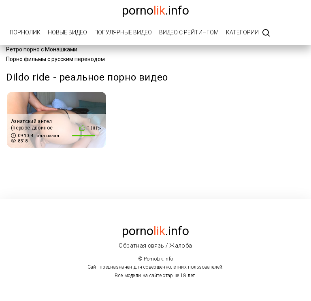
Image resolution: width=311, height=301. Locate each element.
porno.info (155, 10)
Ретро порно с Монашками (41, 49)
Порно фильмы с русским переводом (55, 59)
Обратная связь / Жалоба (155, 245)
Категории (242, 32)
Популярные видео (123, 32)
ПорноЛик (25, 32)
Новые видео (67, 32)
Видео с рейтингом (189, 32)
